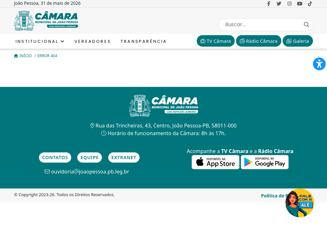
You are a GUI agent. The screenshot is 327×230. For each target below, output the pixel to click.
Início (23, 55)
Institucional (40, 41)
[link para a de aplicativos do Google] (265, 161)
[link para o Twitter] (279, 3)
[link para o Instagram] (289, 3)
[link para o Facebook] (269, 3)
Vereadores (92, 41)
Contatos (55, 157)
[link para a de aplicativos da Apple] (216, 161)
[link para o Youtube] (300, 3)
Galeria (297, 41)
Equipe (89, 157)
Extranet (123, 157)
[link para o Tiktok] (310, 3)
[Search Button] (306, 24)
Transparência (144, 41)
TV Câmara (216, 41)
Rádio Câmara (258, 41)
